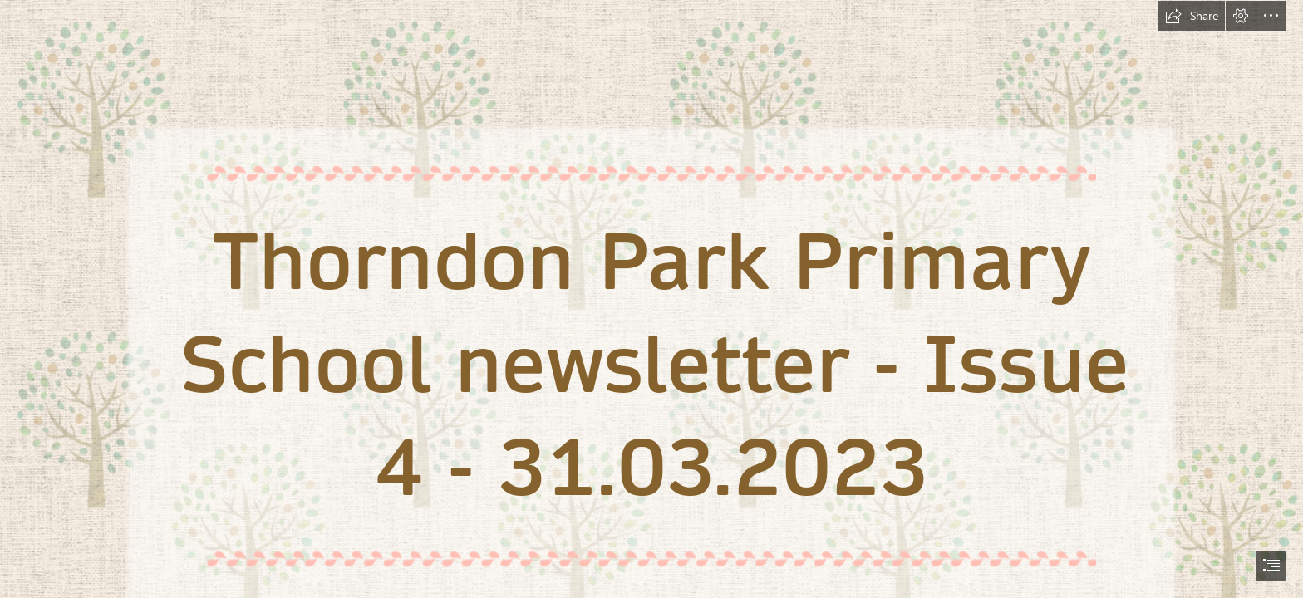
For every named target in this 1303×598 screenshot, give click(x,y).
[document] (651, 299)
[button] (1191, 16)
